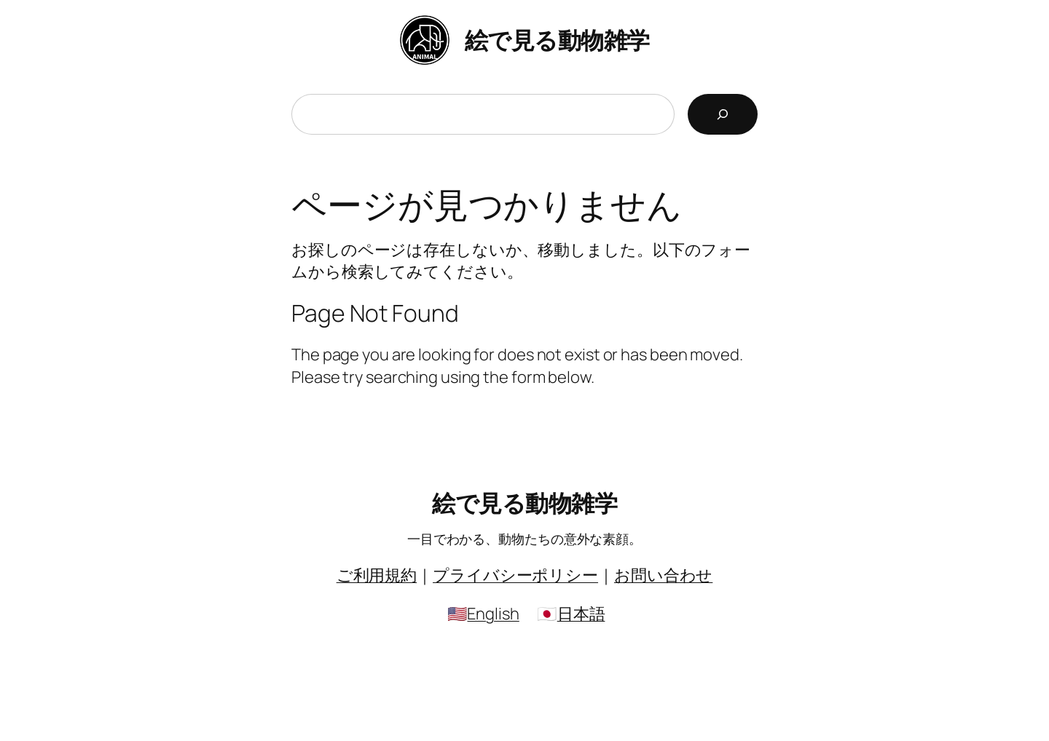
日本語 (581, 614)
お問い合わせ (663, 575)
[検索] (723, 114)
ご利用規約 (377, 575)
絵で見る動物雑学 (557, 40)
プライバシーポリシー (515, 575)
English (493, 614)
